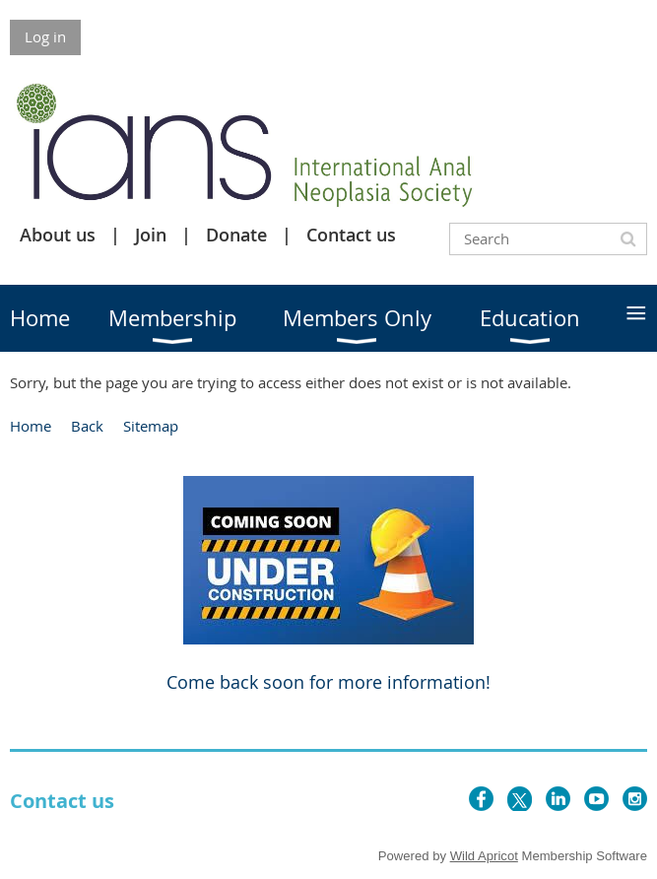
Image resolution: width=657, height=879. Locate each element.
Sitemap (150, 426)
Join (150, 234)
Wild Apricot (484, 855)
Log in (45, 36)
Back (87, 426)
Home (30, 426)
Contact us (351, 234)
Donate (236, 234)
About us (58, 234)
